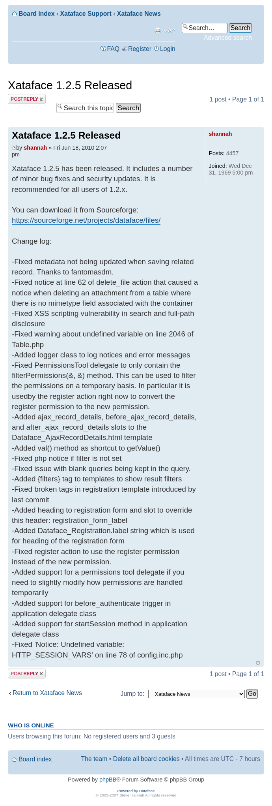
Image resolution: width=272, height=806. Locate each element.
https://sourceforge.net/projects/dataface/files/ (86, 220)
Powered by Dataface (136, 791)
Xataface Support (86, 13)
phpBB (107, 779)
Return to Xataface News (47, 693)
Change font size (169, 30)
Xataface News (139, 13)
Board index (36, 13)
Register (139, 48)
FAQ (113, 48)
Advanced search (228, 37)
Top (258, 663)
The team (94, 758)
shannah (35, 148)
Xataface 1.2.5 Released (70, 85)
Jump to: (133, 693)
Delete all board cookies (146, 758)
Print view (157, 30)
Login (167, 48)
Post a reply (27, 99)
